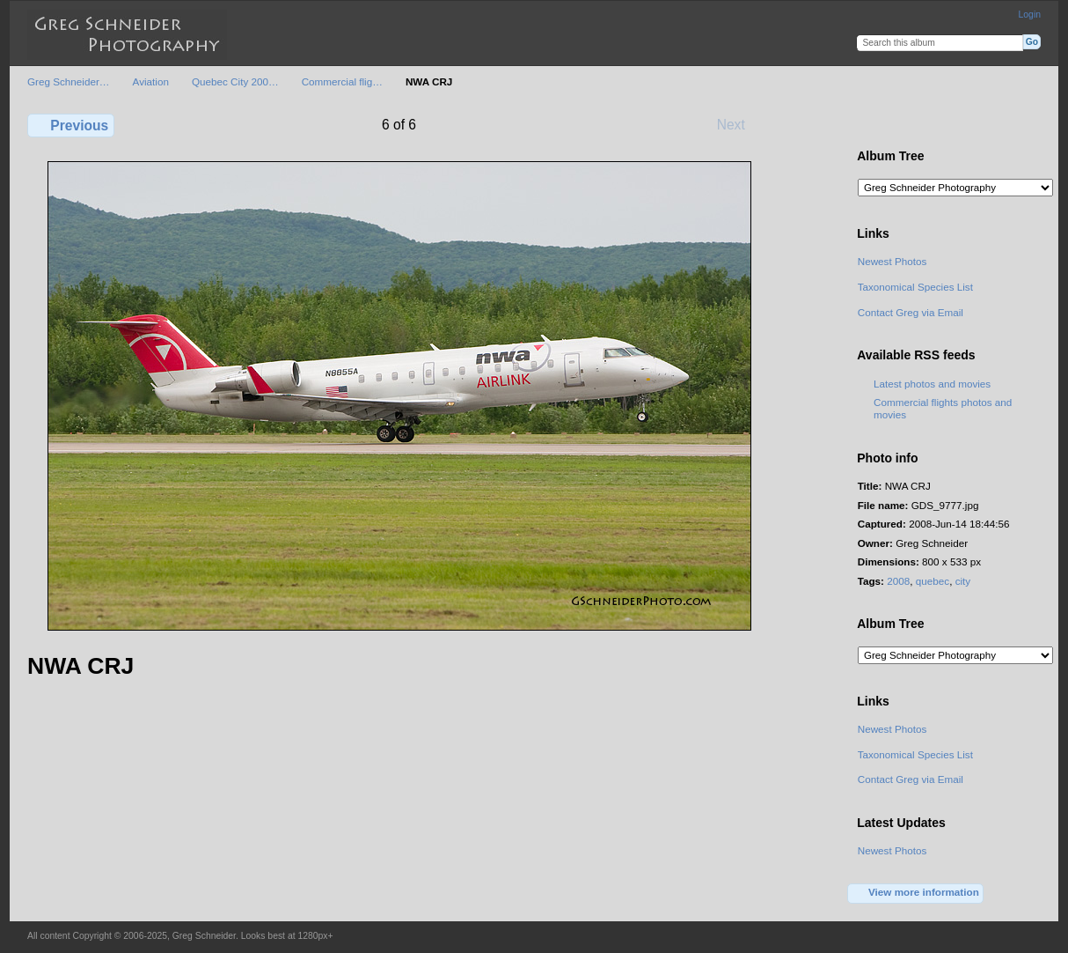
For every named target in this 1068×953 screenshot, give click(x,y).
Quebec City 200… (235, 81)
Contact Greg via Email (910, 312)
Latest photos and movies (932, 383)
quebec (932, 581)
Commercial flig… (342, 81)
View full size (867, 123)
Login (1030, 14)
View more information (915, 893)
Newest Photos (892, 261)
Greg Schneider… (68, 81)
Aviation (151, 81)
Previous (70, 125)
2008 (898, 581)
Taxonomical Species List (915, 286)
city (963, 581)
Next (739, 124)
